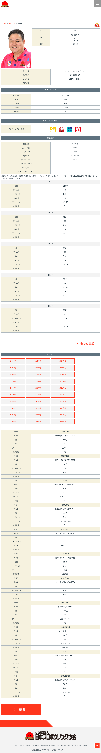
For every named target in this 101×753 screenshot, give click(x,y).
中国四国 (75, 44)
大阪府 (65, 107)
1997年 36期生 (75, 79)
